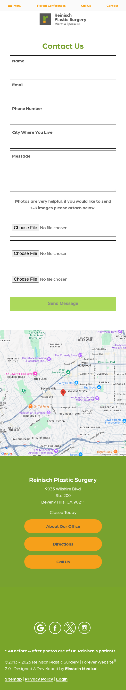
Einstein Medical (81, 668)
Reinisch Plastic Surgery (63, 479)
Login (61, 679)
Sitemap (13, 679)
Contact (112, 5)
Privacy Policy (39, 679)
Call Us (86, 5)
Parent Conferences (51, 5)
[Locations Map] (63, 392)
